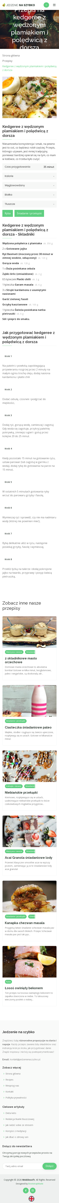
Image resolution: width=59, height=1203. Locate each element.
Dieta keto (11, 1113)
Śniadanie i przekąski (29, 213)
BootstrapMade (35, 1183)
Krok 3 (8, 415)
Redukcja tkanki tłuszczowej (20, 1119)
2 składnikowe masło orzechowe (21, 660)
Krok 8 (8, 559)
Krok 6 (8, 507)
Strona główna (13, 1074)
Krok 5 (8, 481)
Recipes (9, 1080)
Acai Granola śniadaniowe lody (28, 858)
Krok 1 (8, 356)
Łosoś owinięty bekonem (24, 988)
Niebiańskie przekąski (21, 792)
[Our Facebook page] (26, 1190)
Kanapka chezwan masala (25, 923)
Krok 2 (8, 389)
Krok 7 (8, 533)
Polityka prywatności (16, 1098)
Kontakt (10, 1092)
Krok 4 (8, 448)
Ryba (8, 213)
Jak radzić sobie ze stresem (19, 1125)
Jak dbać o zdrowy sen (17, 1137)
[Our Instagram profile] (33, 1190)
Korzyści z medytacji (16, 1131)
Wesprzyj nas (12, 1086)
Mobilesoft (28, 1179)
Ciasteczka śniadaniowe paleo (28, 727)
